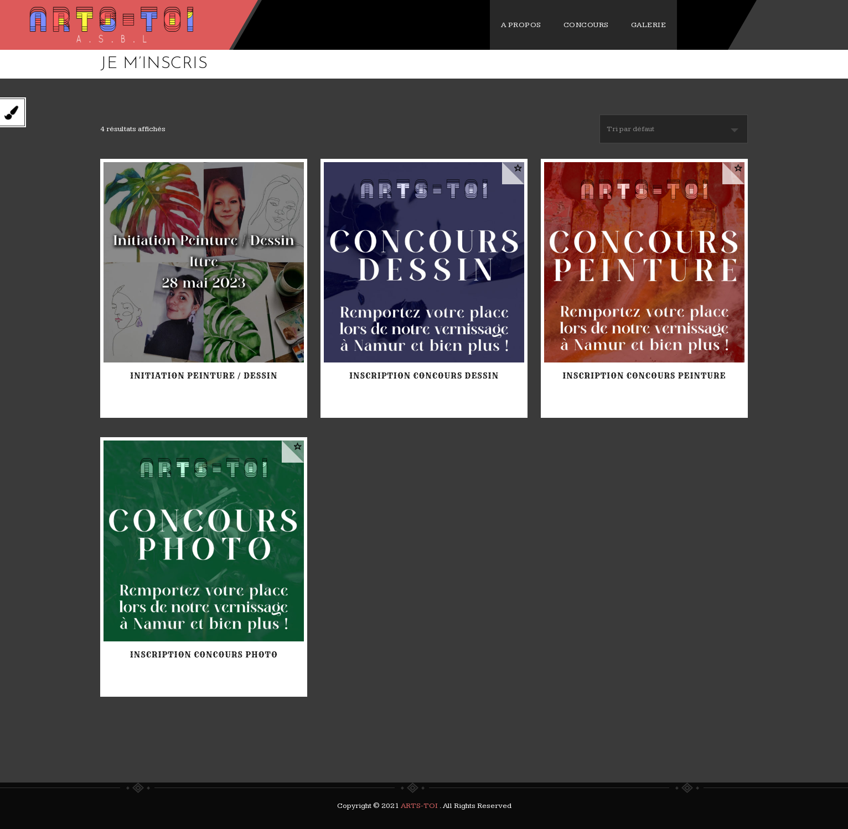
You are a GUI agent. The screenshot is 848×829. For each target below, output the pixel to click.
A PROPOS (592, 24)
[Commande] (673, 129)
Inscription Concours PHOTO (204, 655)
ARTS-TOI (420, 805)
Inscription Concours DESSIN (424, 376)
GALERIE (719, 24)
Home (666, 64)
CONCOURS (657, 24)
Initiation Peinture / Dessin (203, 376)
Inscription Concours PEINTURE (644, 376)
